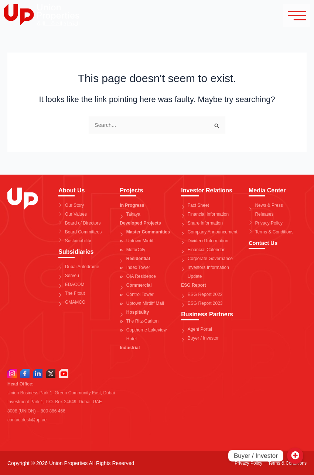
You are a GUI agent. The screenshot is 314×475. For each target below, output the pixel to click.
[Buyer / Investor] (295, 456)
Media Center (267, 190)
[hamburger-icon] (291, 16)
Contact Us (264, 243)
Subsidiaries (75, 252)
